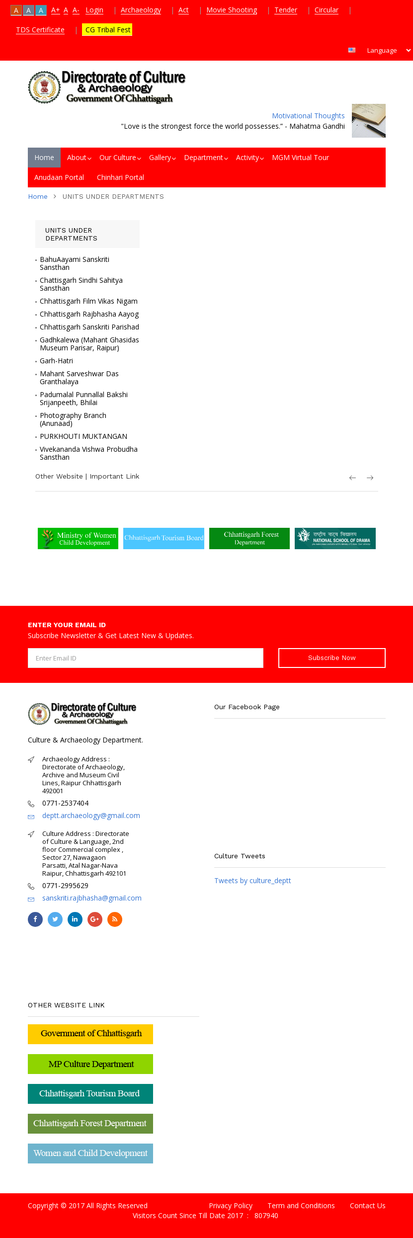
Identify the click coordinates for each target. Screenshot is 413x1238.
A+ (55, 9)
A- (76, 9)
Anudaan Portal (59, 177)
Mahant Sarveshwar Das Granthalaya (79, 378)
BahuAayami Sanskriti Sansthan (74, 263)
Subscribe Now (332, 657)
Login (94, 9)
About (76, 157)
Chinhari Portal (120, 177)
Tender (285, 9)
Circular (326, 9)
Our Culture (117, 157)
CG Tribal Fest (107, 29)
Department (203, 157)
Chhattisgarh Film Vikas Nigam (89, 301)
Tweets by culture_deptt (252, 880)
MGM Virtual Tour (300, 157)
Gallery (160, 157)
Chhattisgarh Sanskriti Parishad (89, 327)
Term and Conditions (301, 1205)
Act (183, 9)
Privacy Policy (230, 1205)
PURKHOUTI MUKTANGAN (83, 436)
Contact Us (368, 1205)
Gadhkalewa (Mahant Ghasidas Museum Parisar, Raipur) (89, 344)
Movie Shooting (231, 9)
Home (44, 157)
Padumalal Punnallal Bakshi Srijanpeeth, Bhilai (84, 399)
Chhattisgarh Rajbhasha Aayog (89, 314)
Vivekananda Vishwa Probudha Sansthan (89, 453)
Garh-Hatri (56, 361)
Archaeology (141, 9)
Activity (247, 157)
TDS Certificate (40, 29)
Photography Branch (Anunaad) (73, 419)
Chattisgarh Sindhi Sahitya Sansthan (81, 284)
